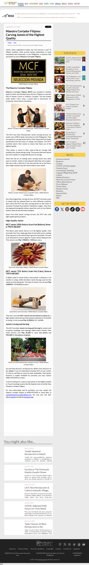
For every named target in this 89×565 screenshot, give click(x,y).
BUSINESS (21, 3)
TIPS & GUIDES (33, 3)
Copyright (49, 549)
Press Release (62, 184)
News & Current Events (65, 179)
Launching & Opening (65, 170)
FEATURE (77, 3)
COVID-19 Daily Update (66, 166)
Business (59, 161)
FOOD (41, 3)
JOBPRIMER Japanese (77, 554)
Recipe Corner (62, 189)
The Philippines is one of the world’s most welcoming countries (73, 78)
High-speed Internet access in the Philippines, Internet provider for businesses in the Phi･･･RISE (48, 14)
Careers (58, 549)
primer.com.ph (42, 559)
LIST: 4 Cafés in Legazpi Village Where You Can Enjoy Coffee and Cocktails (74, 145)
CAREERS (21, 5)
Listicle (59, 175)
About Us (12, 549)
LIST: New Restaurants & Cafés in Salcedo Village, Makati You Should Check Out (74, 89)
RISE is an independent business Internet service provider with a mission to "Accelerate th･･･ (47, 17)
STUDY (52, 3)
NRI (58, 198)
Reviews (59, 191)
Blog (15, 42)
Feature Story (61, 168)
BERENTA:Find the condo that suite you (17, 554)
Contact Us (67, 549)
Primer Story (61, 186)
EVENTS (70, 3)
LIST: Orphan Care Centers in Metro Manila (72, 106)
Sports (59, 195)
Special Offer (61, 193)
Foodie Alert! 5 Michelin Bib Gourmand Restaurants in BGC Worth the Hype (74, 136)
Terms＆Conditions (37, 549)
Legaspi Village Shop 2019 (66, 173)
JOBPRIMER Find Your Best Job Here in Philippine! (50, 554)
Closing (59, 163)
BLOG (26, 3)
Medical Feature (63, 177)
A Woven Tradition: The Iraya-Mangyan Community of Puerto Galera (73, 126)
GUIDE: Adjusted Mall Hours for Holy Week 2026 (36, 508)
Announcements (63, 159)
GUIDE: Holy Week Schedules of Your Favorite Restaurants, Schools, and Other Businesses (73, 71)
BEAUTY (64, 3)
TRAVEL (46, 3)
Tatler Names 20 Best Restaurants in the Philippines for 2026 (35, 527)
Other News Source (64, 182)
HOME (9, 42)
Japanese (76, 549)
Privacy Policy (23, 549)
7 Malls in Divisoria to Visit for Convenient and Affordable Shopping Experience (73, 117)
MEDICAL (58, 3)
